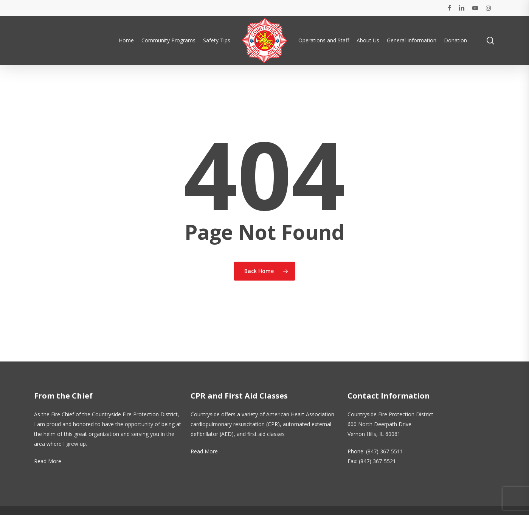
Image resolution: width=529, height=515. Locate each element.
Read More (47, 461)
